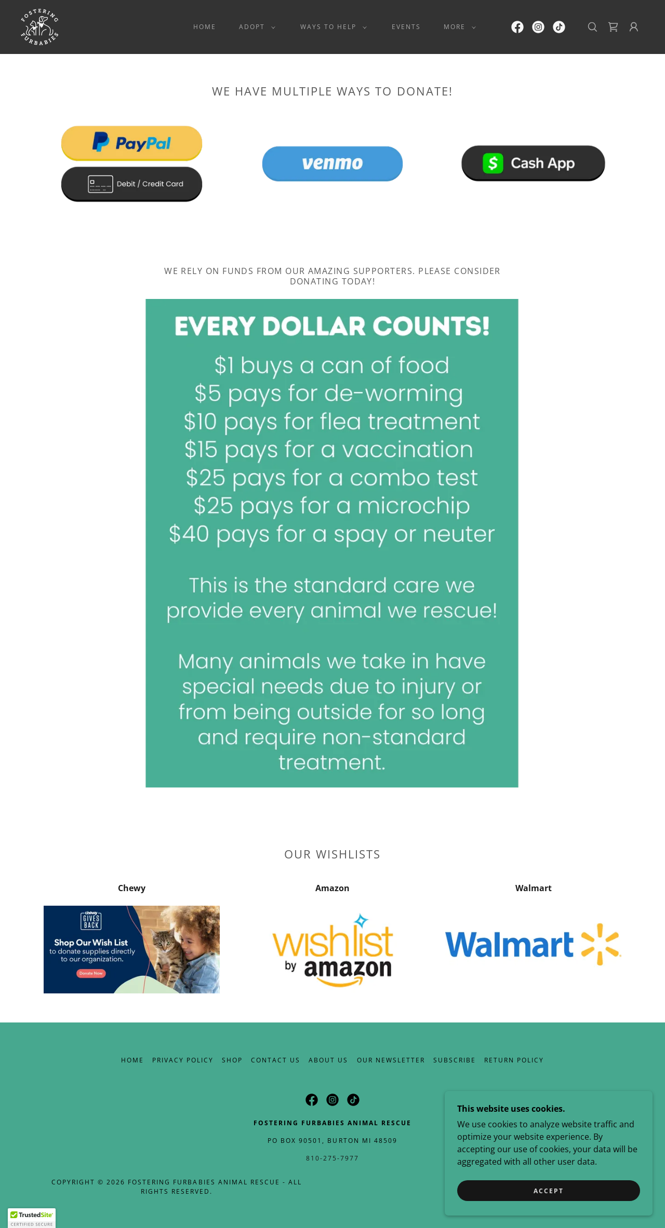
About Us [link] (328, 1060)
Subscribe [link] (454, 1060)
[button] (255, 27)
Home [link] (204, 26)
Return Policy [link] (514, 1060)
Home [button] (132, 1060)
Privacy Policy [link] (183, 1060)
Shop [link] (232, 1060)
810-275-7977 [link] (332, 1158)
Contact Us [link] (275, 1060)
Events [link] (406, 26)
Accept (549, 1198)
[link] (39, 26)
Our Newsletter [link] (391, 1060)
